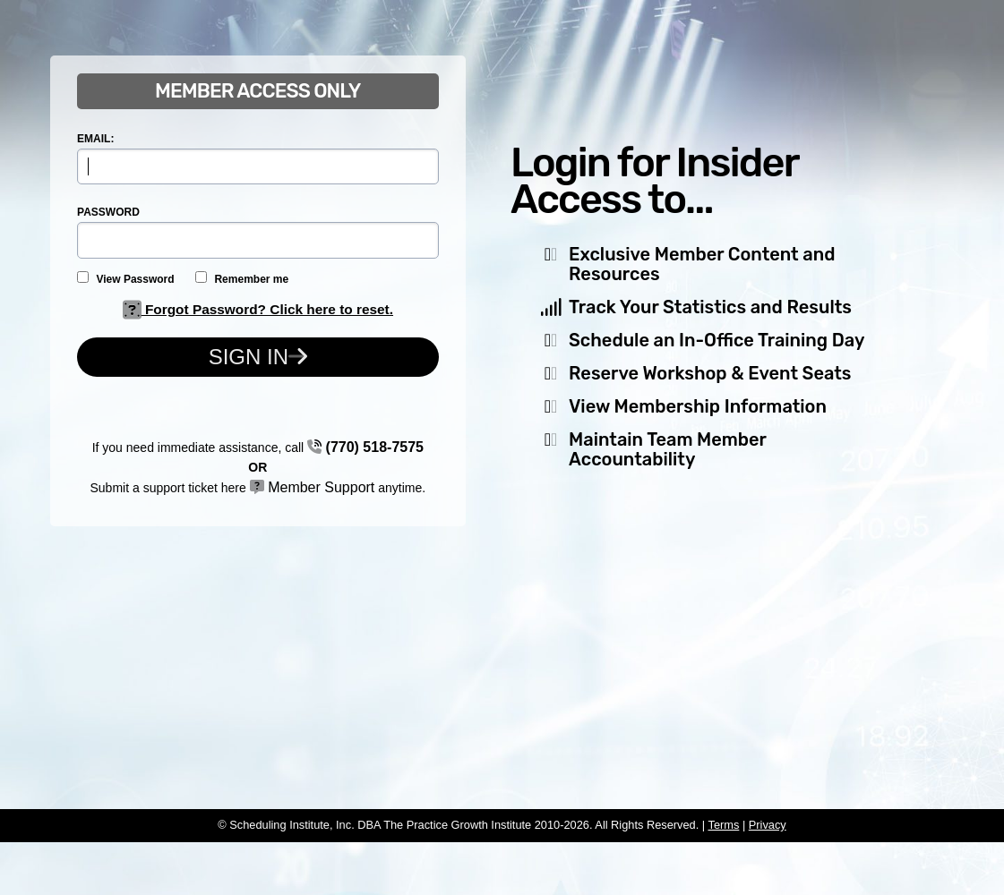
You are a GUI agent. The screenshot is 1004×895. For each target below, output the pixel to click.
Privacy (767, 824)
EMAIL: (95, 138)
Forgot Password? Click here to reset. (258, 309)
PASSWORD (108, 212)
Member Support (312, 487)
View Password (126, 278)
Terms (723, 824)
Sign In (258, 357)
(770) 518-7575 (365, 447)
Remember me (241, 278)
